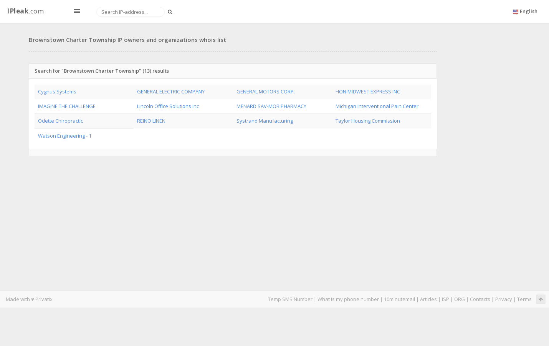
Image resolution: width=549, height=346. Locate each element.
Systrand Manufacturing (264, 120)
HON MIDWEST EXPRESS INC (368, 91)
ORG (459, 299)
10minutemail (399, 299)
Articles (428, 299)
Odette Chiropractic (60, 120)
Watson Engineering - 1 (64, 135)
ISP (445, 299)
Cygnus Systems (57, 91)
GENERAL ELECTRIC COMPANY (171, 91)
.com (25, 11)
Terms (524, 299)
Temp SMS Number (290, 299)
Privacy (503, 299)
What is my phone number (348, 299)
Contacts (480, 299)
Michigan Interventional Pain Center (377, 106)
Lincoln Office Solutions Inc (168, 106)
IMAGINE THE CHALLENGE (67, 106)
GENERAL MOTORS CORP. (265, 91)
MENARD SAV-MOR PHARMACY (271, 106)
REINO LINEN (151, 120)
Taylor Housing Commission (368, 120)
